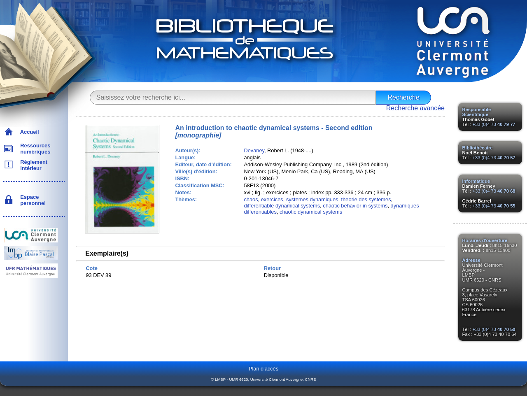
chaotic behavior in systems (355, 206)
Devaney (254, 150)
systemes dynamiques (312, 199)
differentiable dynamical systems (282, 206)
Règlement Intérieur (32, 165)
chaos (251, 199)
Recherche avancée (415, 108)
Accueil (28, 132)
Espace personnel (31, 200)
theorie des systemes (366, 199)
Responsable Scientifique (476, 112)
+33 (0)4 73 (493, 124)
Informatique (476, 181)
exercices (272, 199)
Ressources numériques (33, 148)
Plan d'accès (263, 369)
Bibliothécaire (477, 147)
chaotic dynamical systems (311, 212)
